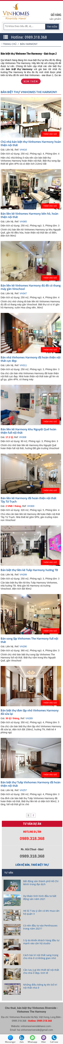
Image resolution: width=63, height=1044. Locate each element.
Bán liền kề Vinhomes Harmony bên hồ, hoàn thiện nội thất (29, 215)
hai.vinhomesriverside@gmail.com (35, 1030)
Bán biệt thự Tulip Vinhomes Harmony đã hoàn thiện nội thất (30, 784)
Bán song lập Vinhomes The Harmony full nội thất (29, 640)
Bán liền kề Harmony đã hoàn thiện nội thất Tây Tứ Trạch (28, 499)
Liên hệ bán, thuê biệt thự (32, 865)
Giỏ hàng (56, 15)
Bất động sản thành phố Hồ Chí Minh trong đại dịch (40, 883)
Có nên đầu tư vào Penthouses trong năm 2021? (40, 927)
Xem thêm (31, 81)
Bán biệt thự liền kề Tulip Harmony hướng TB (29, 570)
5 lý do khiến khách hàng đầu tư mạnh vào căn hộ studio (41, 942)
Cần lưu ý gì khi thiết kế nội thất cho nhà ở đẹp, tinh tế (41, 971)
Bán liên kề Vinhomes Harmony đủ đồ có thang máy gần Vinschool (31, 287)
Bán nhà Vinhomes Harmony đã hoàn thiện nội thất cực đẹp (30, 359)
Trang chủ (9, 44)
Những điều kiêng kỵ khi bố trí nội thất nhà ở (40, 986)
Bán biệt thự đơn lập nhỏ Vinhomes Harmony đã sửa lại (30, 712)
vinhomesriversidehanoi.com (36, 1026)
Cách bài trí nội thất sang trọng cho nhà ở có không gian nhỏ (40, 956)
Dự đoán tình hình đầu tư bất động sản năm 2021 (39, 897)
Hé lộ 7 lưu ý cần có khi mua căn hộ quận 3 (41, 912)
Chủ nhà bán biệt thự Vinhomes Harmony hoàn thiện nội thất (31, 143)
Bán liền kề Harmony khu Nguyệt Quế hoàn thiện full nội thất (28, 430)
